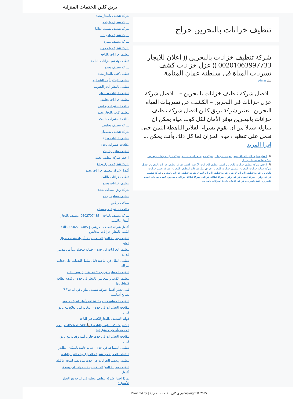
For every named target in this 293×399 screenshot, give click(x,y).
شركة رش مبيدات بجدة (91, 189)
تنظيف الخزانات (201, 156)
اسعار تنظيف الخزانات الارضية (227, 156)
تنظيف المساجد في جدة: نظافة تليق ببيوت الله (75, 272)
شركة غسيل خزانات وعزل (217, 177)
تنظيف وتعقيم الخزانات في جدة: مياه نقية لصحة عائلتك (70, 360)
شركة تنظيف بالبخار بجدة (90, 15)
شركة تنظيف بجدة (94, 67)
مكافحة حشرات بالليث (92, 119)
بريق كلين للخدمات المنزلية (67, 6)
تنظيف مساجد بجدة (93, 196)
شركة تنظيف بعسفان (92, 131)
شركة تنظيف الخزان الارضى (222, 172)
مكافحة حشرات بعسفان (90, 209)
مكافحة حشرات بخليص (91, 106)
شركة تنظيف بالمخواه (92, 48)
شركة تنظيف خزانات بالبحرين (156, 172)
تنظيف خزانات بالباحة (92, 54)
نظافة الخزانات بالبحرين (192, 181)
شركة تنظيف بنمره (94, 41)
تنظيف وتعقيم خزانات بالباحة (87, 61)
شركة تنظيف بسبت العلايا (90, 28)
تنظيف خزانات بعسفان (91, 93)
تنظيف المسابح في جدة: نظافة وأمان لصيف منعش (73, 301)
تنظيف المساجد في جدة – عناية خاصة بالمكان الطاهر (71, 347)
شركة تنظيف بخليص (93, 125)
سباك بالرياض (97, 202)
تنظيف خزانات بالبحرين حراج (199, 168)
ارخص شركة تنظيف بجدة (90, 157)
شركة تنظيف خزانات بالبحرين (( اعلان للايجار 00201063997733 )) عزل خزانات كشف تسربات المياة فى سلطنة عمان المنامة (187, 65)
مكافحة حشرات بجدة (92, 144)
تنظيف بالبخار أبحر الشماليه (88, 80)
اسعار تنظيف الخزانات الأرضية (185, 164)
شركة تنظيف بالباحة (93, 22)
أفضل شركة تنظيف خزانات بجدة (85, 170)
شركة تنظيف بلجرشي (92, 35)
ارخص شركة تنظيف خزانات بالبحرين (224, 164)
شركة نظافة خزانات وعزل (234, 160)
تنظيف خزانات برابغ (93, 138)
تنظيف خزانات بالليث (92, 177)
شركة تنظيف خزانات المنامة (175, 156)
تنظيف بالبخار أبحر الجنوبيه (89, 86)
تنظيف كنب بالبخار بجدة (91, 73)
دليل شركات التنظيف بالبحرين (165, 168)
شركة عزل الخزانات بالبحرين (141, 156)
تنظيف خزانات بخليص (92, 99)
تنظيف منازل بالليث (94, 151)
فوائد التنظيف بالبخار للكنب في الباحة (82, 318)
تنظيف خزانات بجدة (93, 183)
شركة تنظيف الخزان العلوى (190, 172)
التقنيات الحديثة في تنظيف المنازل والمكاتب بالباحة (73, 354)
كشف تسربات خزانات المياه (222, 181)
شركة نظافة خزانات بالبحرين (161, 177)
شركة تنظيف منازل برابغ (90, 164)
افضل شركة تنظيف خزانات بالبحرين (147, 164)
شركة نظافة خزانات (190, 177)
